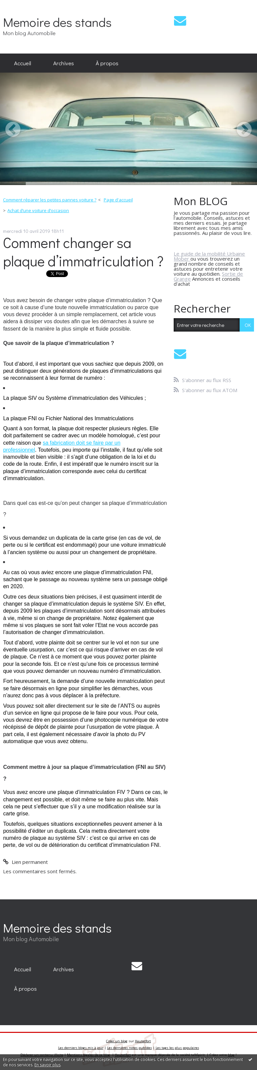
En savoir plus (47, 1065)
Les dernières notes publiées (129, 1048)
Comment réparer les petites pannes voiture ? (49, 200)
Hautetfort (143, 1041)
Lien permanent (25, 862)
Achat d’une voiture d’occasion (38, 210)
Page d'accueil (118, 200)
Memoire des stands (57, 22)
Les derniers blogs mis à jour (80, 1048)
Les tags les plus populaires (177, 1048)
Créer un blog (116, 1041)
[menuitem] (22, 63)
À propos (107, 63)
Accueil (22, 63)
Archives (63, 63)
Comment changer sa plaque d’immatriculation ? (83, 251)
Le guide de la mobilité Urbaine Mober (209, 256)
